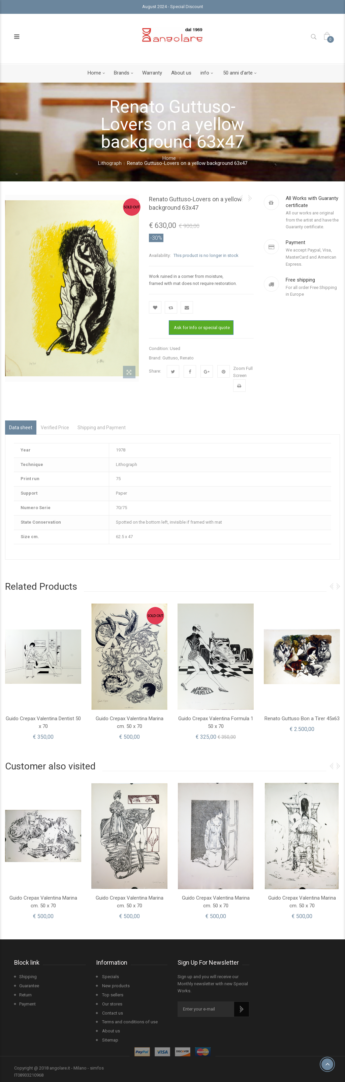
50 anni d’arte (238, 73)
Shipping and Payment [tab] (101, 427)
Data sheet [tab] (20, 427)
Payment (27, 1003)
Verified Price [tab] (55, 427)
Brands (121, 73)
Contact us (112, 1012)
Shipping (28, 976)
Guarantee (29, 985)
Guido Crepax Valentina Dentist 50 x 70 (43, 722)
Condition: (159, 348)
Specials (110, 976)
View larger (129, 373)
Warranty (152, 73)
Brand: (155, 357)
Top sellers (112, 994)
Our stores (111, 1003)
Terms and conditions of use (129, 1021)
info (204, 73)
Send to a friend (187, 307)
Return (25, 994)
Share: (155, 371)
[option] (43, 672)
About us (181, 73)
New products (115, 985)
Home (94, 73)
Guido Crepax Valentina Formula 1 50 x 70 (215, 722)
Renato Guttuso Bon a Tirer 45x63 (302, 718)
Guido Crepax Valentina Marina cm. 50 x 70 (129, 722)
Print (239, 385)
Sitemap (109, 1040)
